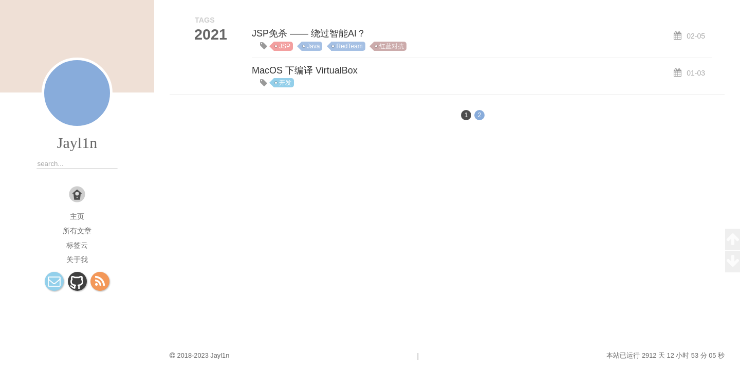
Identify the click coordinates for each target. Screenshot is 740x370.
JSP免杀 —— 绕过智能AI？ (309, 33)
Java (313, 46)
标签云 (77, 245)
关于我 (77, 259)
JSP (284, 46)
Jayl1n (77, 142)
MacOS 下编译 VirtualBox (305, 70)
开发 (285, 82)
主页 (77, 216)
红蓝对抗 (391, 46)
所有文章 (77, 231)
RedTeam (349, 46)
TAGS (205, 20)
